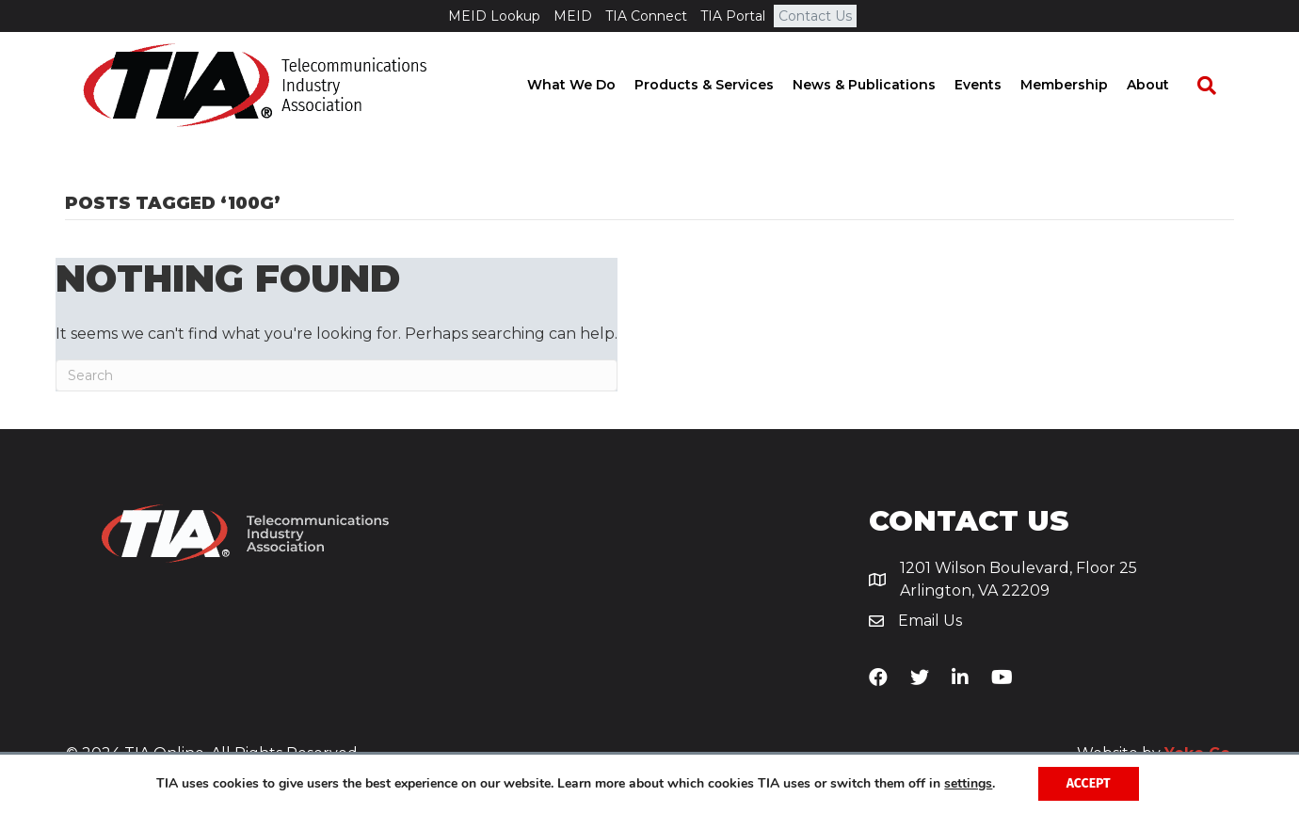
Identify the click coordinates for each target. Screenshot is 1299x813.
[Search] (1215, 85)
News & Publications (882, 84)
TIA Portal (732, 16)
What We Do (589, 84)
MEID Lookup (494, 16)
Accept (1088, 783)
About (1166, 84)
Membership (1082, 84)
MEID (572, 16)
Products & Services (722, 84)
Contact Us (815, 16)
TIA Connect (646, 16)
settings (968, 783)
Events (995, 84)
